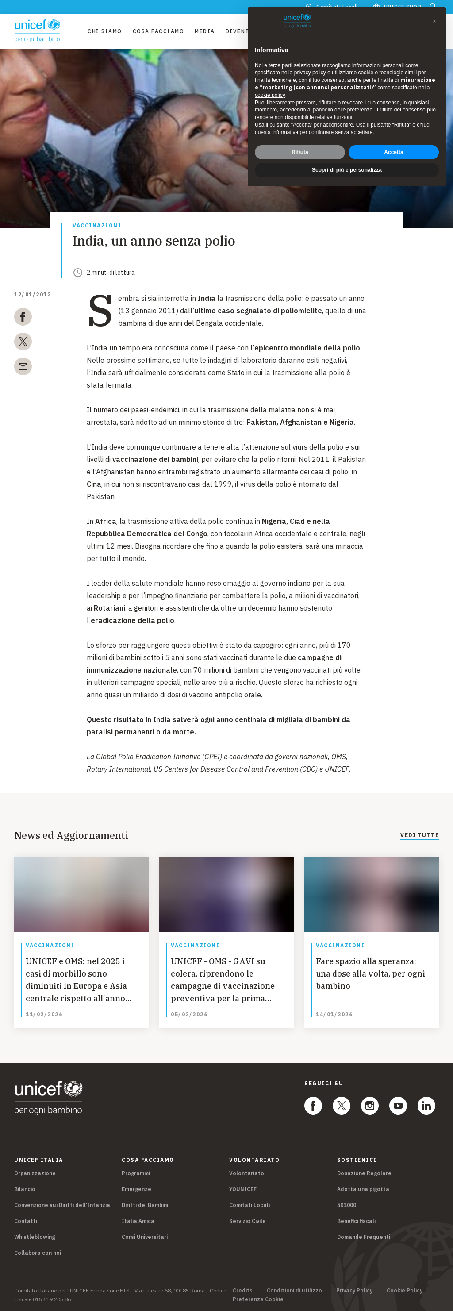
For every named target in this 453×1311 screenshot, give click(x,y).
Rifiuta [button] (300, 152)
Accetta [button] (393, 152)
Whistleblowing (34, 1237)
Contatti (25, 1221)
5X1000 (346, 1205)
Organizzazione (35, 1173)
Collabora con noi (37, 1252)
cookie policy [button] (270, 95)
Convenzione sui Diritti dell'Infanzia (62, 1205)
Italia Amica (138, 1221)
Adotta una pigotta (363, 1189)
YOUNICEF (243, 1189)
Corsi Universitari (145, 1237)
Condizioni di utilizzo (294, 1290)
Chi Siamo (105, 31)
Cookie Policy (404, 1290)
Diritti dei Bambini (145, 1205)
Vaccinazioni (97, 226)
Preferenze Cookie (258, 1299)
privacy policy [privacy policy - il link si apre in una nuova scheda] (310, 72)
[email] (23, 368)
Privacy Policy (354, 1290)
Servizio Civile (247, 1221)
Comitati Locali (249, 1205)
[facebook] (23, 318)
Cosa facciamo (158, 31)
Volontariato (246, 1173)
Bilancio (24, 1189)
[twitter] (23, 343)
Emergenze (136, 1189)
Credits (243, 1290)
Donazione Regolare (364, 1173)
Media (205, 31)
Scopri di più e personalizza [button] (347, 170)
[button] (434, 21)
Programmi (136, 1173)
